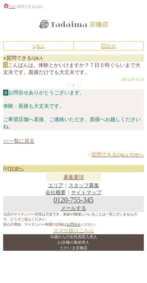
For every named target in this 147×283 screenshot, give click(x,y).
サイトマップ (86, 192)
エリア (56, 185)
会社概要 (55, 192)
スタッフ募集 (84, 185)
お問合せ (74, 224)
